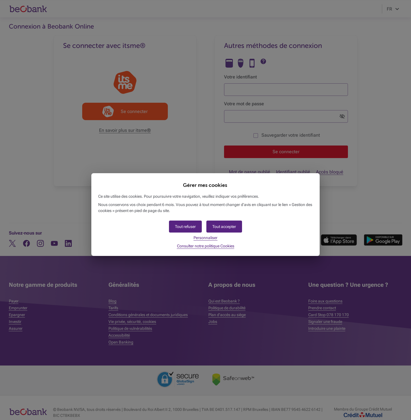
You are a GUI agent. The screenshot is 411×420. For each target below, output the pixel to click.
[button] (224, 227)
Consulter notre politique (205, 246)
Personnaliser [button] (205, 237)
